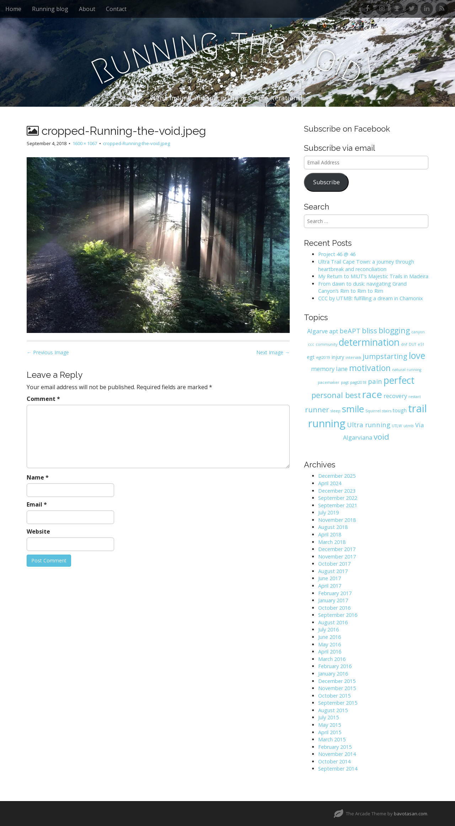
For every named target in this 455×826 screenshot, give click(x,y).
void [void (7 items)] (381, 436)
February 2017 (335, 593)
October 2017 (334, 563)
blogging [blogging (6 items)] (394, 330)
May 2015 (329, 724)
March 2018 (332, 542)
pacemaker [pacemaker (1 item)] (328, 382)
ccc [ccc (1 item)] (311, 344)
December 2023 (336, 490)
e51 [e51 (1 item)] (421, 344)
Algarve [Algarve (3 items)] (317, 331)
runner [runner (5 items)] (317, 409)
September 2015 (337, 702)
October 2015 (334, 695)
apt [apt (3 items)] (333, 331)
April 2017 (329, 585)
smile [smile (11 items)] (353, 408)
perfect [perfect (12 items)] (399, 380)
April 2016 (329, 651)
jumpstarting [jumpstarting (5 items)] (385, 356)
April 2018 (329, 534)
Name (38, 477)
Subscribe (326, 182)
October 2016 (334, 607)
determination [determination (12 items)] (369, 342)
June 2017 (329, 578)
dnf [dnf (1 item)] (404, 344)
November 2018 (337, 520)
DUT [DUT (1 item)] (412, 344)
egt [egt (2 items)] (311, 357)
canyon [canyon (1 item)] (418, 331)
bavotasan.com (410, 813)
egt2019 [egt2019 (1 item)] (323, 357)
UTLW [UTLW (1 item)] (397, 425)
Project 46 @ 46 (336, 254)
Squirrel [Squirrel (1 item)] (373, 410)
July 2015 (328, 717)
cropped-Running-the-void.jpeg (136, 143)
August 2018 (333, 527)
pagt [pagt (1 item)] (345, 382)
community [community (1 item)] (326, 344)
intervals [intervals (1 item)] (353, 357)
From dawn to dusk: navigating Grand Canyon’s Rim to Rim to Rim (362, 287)
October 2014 (334, 761)
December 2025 (336, 475)
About (87, 9)
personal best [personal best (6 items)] (336, 395)
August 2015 (333, 710)
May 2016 (329, 644)
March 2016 (332, 659)
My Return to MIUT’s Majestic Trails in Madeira (373, 276)
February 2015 (335, 746)
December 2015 (336, 681)
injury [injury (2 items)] (338, 357)
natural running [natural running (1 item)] (406, 369)
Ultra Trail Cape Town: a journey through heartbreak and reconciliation (366, 265)
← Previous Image (48, 352)
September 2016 (337, 614)
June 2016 (329, 637)
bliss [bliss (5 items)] (369, 330)
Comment (43, 399)
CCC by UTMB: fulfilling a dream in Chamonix (370, 298)
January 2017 (333, 600)
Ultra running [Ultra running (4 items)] (368, 424)
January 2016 (333, 673)
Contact (116, 9)
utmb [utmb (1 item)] (408, 425)
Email (37, 504)
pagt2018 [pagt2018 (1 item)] (358, 382)
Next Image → (273, 352)
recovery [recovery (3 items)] (395, 396)
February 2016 (335, 666)
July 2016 (328, 629)
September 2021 (337, 505)
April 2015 (329, 732)
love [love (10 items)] (417, 355)
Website (38, 531)
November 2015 (337, 688)
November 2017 (337, 556)
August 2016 (333, 622)
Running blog (50, 9)
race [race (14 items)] (372, 394)
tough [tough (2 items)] (400, 410)
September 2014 (337, 768)
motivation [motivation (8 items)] (370, 368)
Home (13, 9)
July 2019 (328, 512)
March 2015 (332, 739)
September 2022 (337, 497)
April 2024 (329, 483)
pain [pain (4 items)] (375, 381)
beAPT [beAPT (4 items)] (349, 330)
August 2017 (333, 571)
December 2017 (336, 549)
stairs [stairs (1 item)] (386, 410)
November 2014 (337, 754)
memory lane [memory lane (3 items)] (329, 369)
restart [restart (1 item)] (414, 396)
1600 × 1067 (85, 143)
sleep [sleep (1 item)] (336, 410)
